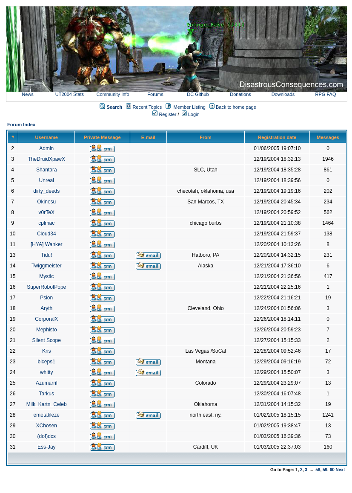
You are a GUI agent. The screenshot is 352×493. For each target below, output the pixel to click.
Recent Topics (147, 107)
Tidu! (46, 255)
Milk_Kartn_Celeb (46, 404)
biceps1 (46, 362)
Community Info (112, 94)
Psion (46, 298)
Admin (46, 148)
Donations (240, 94)
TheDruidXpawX (46, 159)
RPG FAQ (325, 94)
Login (191, 114)
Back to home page (236, 107)
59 (325, 469)
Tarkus (46, 394)
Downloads (283, 94)
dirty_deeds (46, 191)
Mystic (46, 276)
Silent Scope (46, 340)
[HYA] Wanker (47, 244)
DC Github (198, 94)
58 (317, 469)
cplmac (46, 223)
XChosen (46, 426)
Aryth (46, 308)
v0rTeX (46, 212)
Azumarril (46, 383)
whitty (46, 372)
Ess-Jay (46, 447)
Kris (46, 351)
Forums (155, 94)
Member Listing (190, 107)
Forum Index (21, 124)
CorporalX (46, 319)
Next (340, 469)
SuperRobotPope (46, 287)
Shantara (46, 170)
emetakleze (47, 415)
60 (332, 469)
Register (164, 114)
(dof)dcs (46, 436)
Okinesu (46, 202)
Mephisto (46, 330)
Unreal (46, 180)
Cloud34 (46, 234)
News (28, 94)
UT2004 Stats (70, 94)
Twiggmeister (46, 266)
